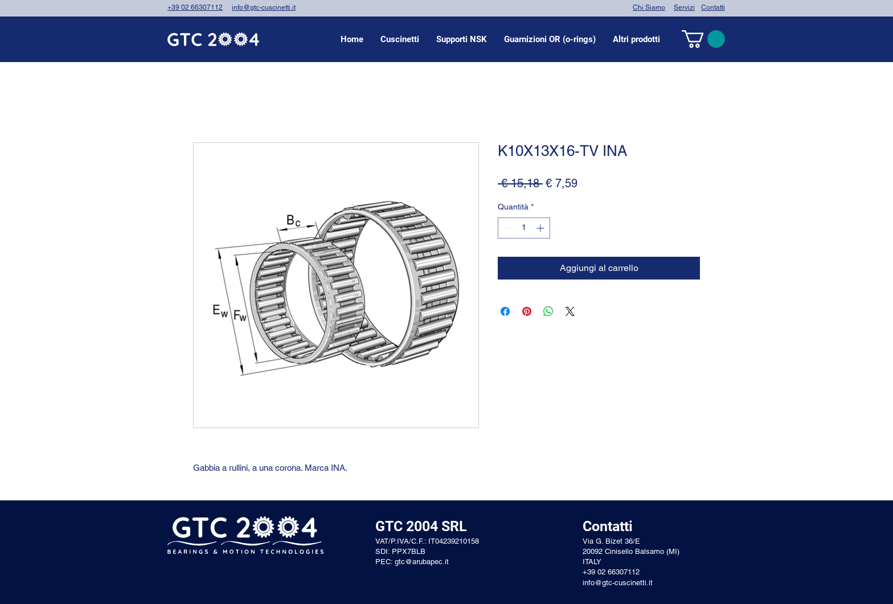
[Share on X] (570, 311)
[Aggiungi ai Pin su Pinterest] (527, 311)
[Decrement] (506, 228)
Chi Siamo (649, 7)
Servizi (684, 7)
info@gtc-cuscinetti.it (264, 7)
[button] (400, 39)
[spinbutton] (524, 228)
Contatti (713, 7)
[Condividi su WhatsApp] (548, 311)
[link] (703, 39)
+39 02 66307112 (195, 7)
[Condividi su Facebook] (505, 311)
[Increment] (541, 228)
